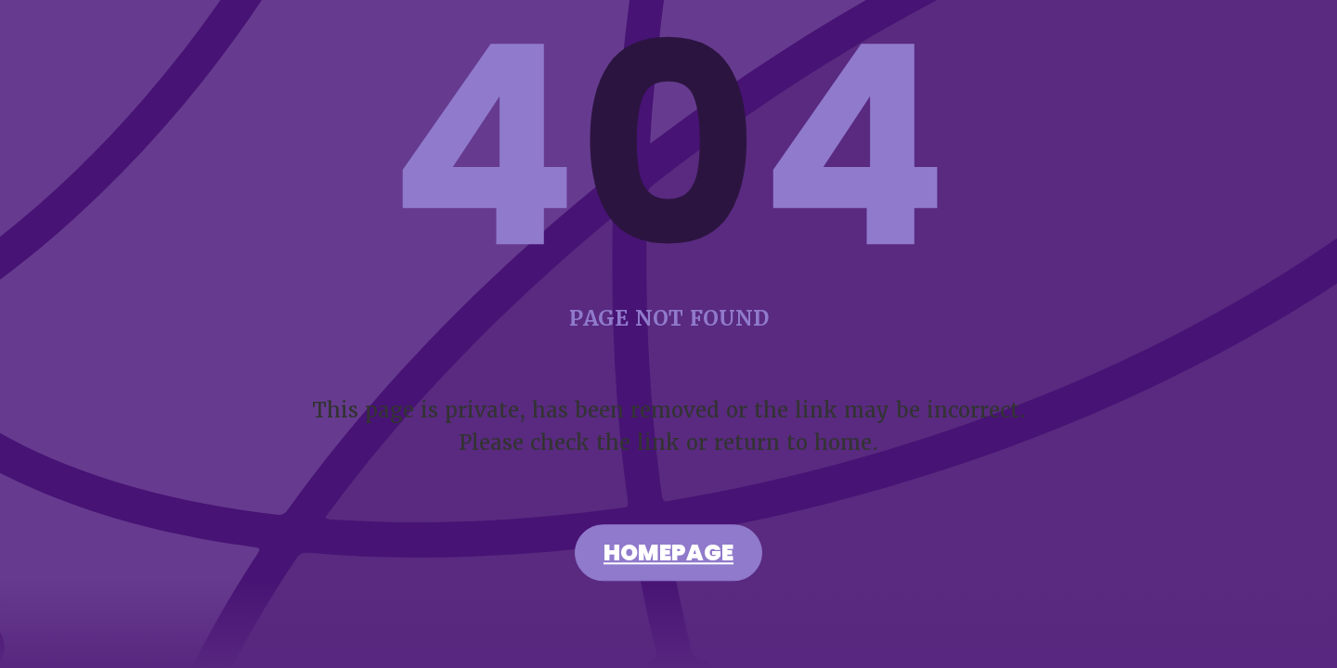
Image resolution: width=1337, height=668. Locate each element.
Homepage (668, 555)
